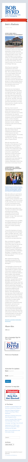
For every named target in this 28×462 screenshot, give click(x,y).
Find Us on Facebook (11, 355)
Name (9, 371)
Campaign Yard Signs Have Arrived (14, 423)
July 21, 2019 (9, 27)
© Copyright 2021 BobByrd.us (11, 455)
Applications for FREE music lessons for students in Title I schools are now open (12, 427)
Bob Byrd (12, 10)
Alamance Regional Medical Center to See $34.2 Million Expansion (12, 412)
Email (9, 375)
